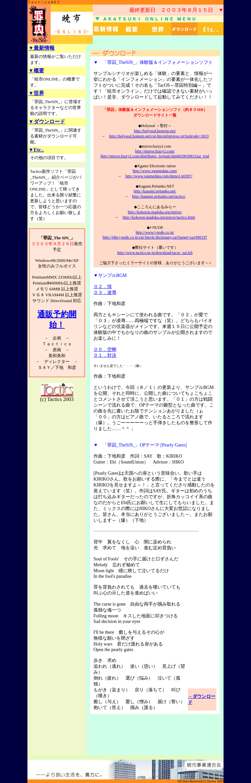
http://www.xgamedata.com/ (155, 171)
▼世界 (36, 93)
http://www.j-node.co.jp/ (155, 232)
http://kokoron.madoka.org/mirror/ (155, 212)
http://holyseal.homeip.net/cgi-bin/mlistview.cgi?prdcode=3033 (159, 136)
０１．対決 (104, 355)
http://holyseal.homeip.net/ (155, 131)
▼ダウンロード (46, 121)
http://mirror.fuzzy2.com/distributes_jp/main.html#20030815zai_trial (155, 156)
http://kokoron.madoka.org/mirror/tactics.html (159, 217)
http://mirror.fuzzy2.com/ (155, 151)
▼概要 (36, 70)
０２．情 (102, 286)
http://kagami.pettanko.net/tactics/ (158, 196)
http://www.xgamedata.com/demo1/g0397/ (158, 176)
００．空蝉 (104, 349)
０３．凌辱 (104, 292)
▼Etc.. (36, 150)
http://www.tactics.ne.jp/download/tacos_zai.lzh (155, 252)
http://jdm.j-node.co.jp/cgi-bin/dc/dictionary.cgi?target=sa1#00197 (155, 237)
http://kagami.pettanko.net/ (155, 191)
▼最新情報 (41, 48)
